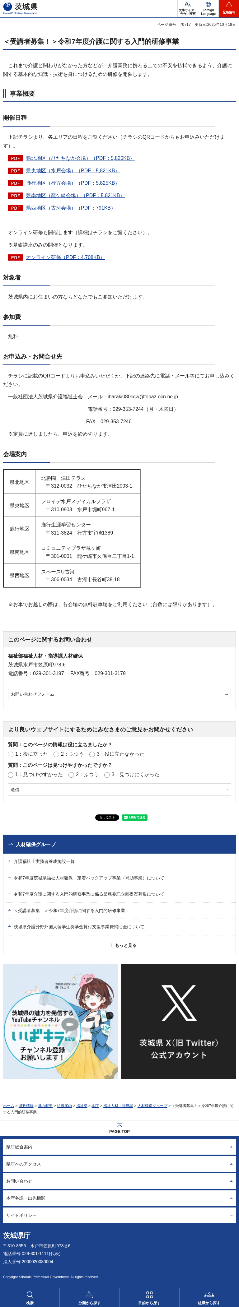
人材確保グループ (36, 844)
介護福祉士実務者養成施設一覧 (44, 861)
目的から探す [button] (149, 1303)
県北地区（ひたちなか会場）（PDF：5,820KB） (80, 158)
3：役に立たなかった (120, 754)
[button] (208, 8)
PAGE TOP (119, 1131)
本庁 (95, 1106)
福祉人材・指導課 (118, 1106)
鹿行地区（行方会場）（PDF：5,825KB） (73, 183)
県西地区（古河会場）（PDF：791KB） (71, 208)
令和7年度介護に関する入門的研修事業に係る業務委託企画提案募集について (89, 894)
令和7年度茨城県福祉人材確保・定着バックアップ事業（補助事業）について (89, 877)
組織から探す (209, 1303)
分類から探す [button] (89, 1303)
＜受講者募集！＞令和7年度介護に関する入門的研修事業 (69, 910)
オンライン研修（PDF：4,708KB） (65, 257)
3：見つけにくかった (135, 774)
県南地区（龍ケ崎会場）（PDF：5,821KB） (75, 195)
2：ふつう (72, 754)
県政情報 (26, 1106)
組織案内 (64, 1106)
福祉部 (81, 1106)
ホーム (8, 1106)
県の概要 (45, 1106)
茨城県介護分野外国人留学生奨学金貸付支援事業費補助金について (79, 926)
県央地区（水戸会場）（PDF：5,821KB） (73, 170)
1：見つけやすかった (39, 774)
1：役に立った (31, 754)
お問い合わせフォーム (32, 694)
